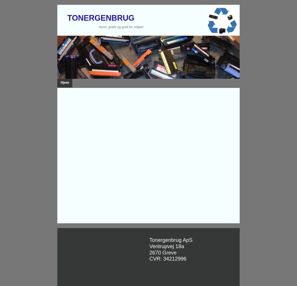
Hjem (65, 82)
